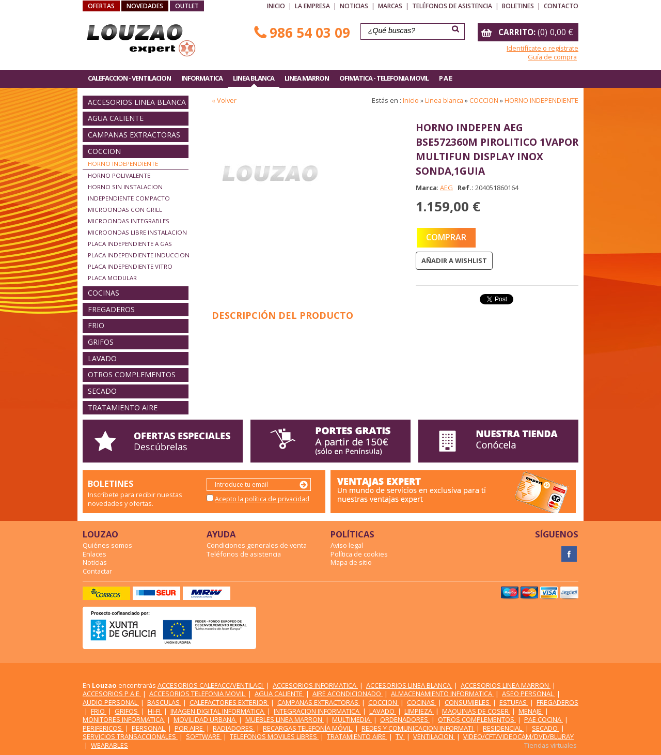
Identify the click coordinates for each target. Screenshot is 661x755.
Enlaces (94, 554)
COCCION (104, 151)
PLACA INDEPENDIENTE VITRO (130, 266)
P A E (445, 78)
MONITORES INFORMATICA (124, 719)
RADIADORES (234, 728)
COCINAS (103, 293)
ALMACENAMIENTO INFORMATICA (442, 693)
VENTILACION (434, 736)
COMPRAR (446, 237)
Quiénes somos (107, 545)
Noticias (354, 6)
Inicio (276, 6)
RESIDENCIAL (503, 728)
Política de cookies (359, 554)
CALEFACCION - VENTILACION (129, 78)
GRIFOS (101, 342)
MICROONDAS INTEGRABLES (128, 221)
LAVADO (102, 358)
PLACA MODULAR (112, 278)
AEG (446, 187)
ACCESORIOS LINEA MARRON (505, 685)
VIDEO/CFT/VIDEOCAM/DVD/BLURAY (518, 736)
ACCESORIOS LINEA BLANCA (137, 102)
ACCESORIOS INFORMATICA (315, 685)
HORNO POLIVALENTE (119, 175)
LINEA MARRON (307, 78)
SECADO (102, 391)
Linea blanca (444, 100)
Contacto (561, 6)
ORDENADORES (405, 719)
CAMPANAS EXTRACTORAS (134, 135)
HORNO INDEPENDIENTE (123, 163)
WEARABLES (109, 745)
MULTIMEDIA (352, 719)
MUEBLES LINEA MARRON (284, 719)
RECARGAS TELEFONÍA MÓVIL (308, 728)
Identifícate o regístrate (542, 48)
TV (400, 736)
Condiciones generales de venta (257, 545)
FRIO (96, 325)
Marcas (390, 6)
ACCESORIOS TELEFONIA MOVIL (197, 693)
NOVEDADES (145, 6)
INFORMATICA (202, 78)
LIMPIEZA (419, 711)
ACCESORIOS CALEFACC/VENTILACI (211, 685)
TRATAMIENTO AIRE (123, 407)
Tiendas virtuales (550, 745)
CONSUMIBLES (468, 702)
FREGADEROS (111, 309)
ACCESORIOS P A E (112, 693)
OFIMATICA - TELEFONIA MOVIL (384, 78)
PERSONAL (149, 728)
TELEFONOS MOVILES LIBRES (274, 736)
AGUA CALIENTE (116, 118)
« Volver (224, 100)
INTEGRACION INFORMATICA (317, 711)
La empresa (312, 6)
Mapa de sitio (351, 562)
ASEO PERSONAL (528, 693)
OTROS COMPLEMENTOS (132, 374)
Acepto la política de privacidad (262, 498)
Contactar (97, 571)
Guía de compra (552, 56)
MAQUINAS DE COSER (476, 711)
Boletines (518, 6)
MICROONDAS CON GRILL (125, 209)
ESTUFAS (513, 702)
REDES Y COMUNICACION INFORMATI (418, 728)
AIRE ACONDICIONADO (347, 693)
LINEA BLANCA (253, 78)
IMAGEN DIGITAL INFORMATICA (217, 711)
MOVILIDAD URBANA (205, 719)
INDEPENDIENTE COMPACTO (129, 198)
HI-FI (155, 711)
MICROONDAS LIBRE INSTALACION (137, 232)
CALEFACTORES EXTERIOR (229, 702)
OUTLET (187, 6)
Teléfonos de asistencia (452, 6)
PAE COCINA (543, 719)
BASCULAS (164, 702)
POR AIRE (189, 728)
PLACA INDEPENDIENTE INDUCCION (139, 255)
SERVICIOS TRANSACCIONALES (130, 736)
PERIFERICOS (103, 728)
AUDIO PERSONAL (111, 702)
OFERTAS (101, 6)
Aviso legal (346, 545)
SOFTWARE (204, 736)
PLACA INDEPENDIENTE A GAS (130, 244)
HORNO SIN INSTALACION (125, 187)
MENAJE (530, 711)
